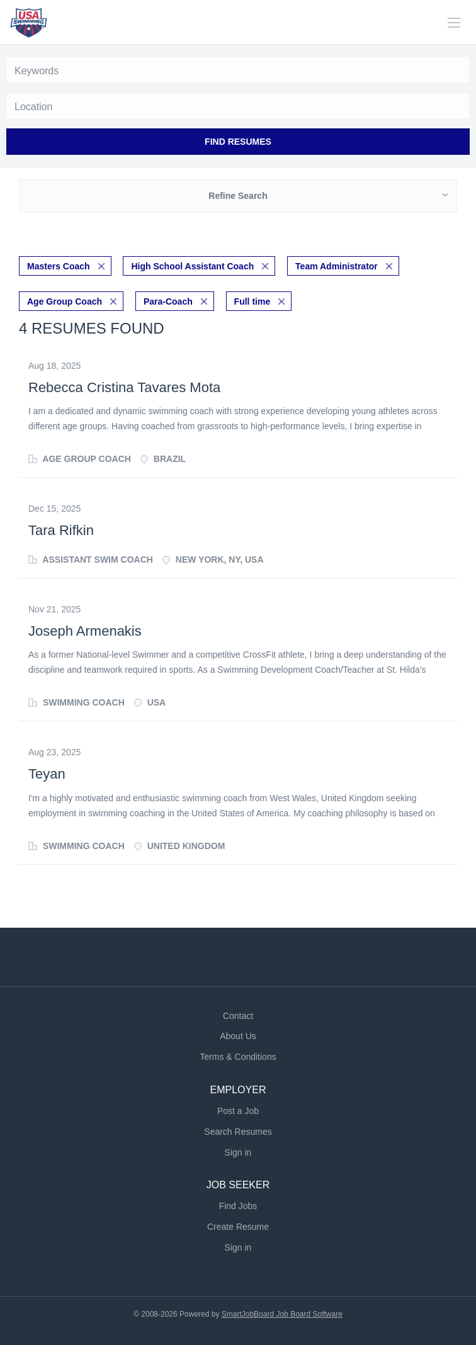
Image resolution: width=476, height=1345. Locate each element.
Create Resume (238, 1227)
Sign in (238, 1152)
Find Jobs (238, 1206)
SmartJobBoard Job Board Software (282, 1314)
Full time (252, 301)
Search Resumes (237, 1132)
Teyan (46, 774)
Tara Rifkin (61, 530)
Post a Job (238, 1111)
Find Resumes (238, 142)
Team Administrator (336, 266)
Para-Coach (168, 301)
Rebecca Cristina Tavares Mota (124, 387)
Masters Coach (58, 266)
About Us (238, 1036)
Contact (238, 1016)
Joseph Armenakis (85, 631)
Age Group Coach (64, 301)
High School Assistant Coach (192, 266)
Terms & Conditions (238, 1057)
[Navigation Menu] (454, 22)
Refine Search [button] (237, 196)
